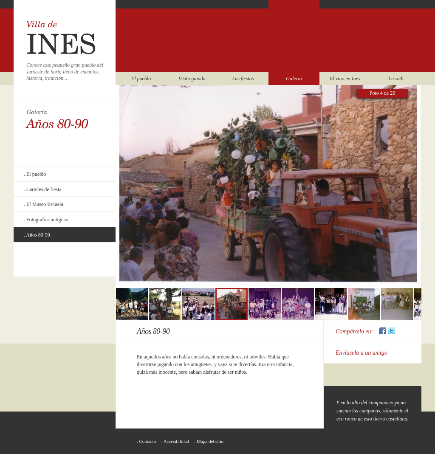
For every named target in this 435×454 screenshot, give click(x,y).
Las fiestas (243, 79)
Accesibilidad (176, 441)
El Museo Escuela (44, 204)
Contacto (147, 441)
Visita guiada (191, 79)
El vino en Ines (345, 79)
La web (395, 79)
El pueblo (141, 79)
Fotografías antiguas (47, 220)
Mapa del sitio (210, 441)
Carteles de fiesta (44, 189)
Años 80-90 (38, 235)
